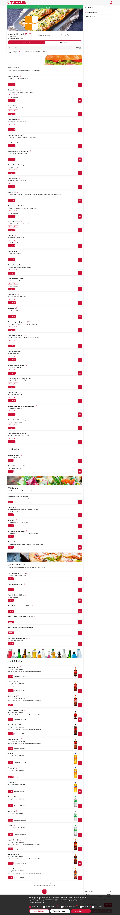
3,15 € (10, 705)
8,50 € (11, 514)
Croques (15, 52)
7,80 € (11, 502)
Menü (78, 48)
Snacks (21, 52)
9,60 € (11, 589)
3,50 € (11, 471)
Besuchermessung (70, 906)
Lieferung (26, 42)
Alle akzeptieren (80, 911)
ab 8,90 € (12, 400)
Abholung (63, 42)
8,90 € (11, 578)
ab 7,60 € (12, 114)
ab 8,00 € (12, 302)
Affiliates (85, 906)
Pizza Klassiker (35, 52)
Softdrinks (45, 52)
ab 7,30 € (12, 289)
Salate (27, 52)
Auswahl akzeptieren (60, 911)
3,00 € (11, 460)
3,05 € (11, 690)
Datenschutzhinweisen (36, 903)
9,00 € (11, 547)
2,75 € (11, 676)
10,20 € (11, 611)
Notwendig (35, 906)
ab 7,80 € (12, 216)
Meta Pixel (98, 906)
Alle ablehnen (39, 911)
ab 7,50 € (12, 84)
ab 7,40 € (12, 246)
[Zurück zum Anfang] (44, 891)
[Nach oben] (10, 52)
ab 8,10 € (11, 187)
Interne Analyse (51, 906)
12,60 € (11, 643)
